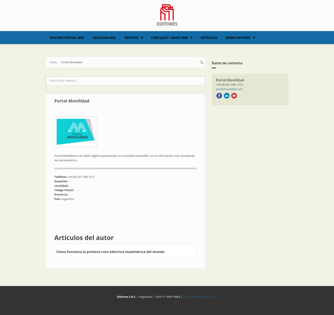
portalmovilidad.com (229, 89)
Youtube (234, 95)
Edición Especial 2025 (67, 38)
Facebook (219, 95)
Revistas (131, 38)
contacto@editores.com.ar (200, 297)
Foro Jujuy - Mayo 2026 (169, 38)
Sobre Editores (238, 38)
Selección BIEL (104, 38)
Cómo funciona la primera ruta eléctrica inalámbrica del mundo (110, 251)
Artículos (208, 38)
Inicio (53, 62)
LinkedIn (226, 95)
